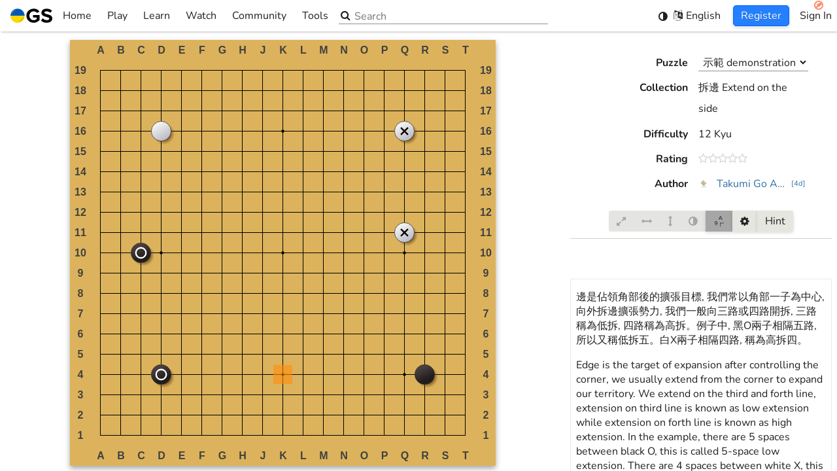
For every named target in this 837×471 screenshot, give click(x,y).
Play (117, 16)
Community (259, 16)
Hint (775, 221)
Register (761, 16)
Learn (156, 16)
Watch (201, 16)
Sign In (816, 16)
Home (51, 16)
